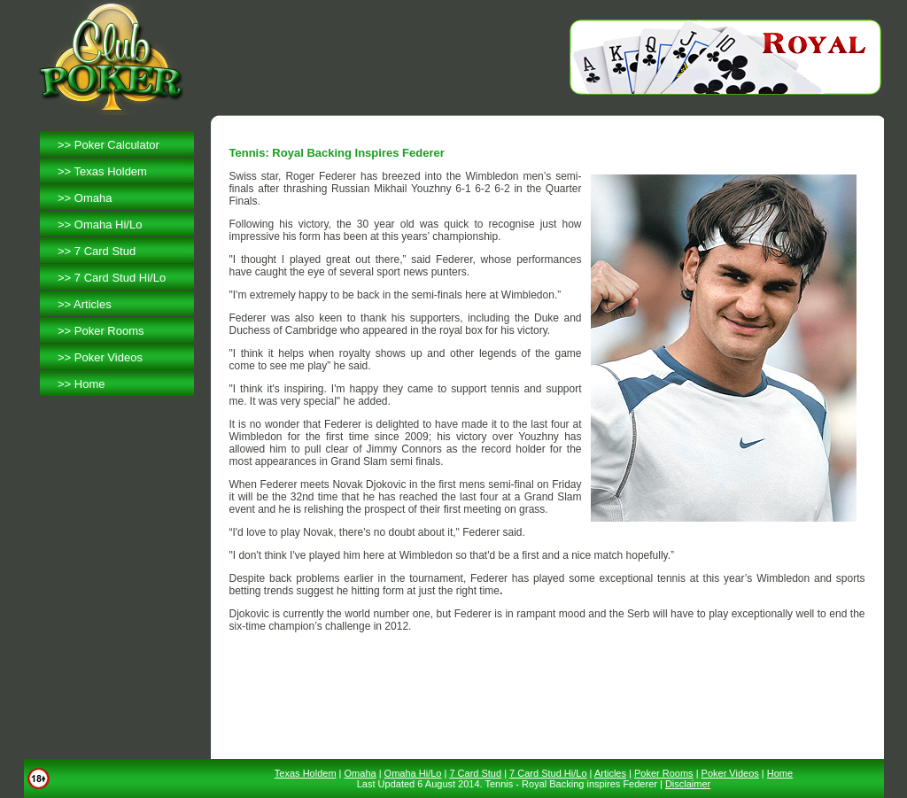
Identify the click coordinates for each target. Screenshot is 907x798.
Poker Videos (108, 357)
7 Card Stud (105, 251)
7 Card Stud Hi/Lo (120, 277)
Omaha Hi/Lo (108, 224)
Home (89, 384)
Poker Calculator (116, 144)
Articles (93, 304)
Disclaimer (687, 784)
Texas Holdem (110, 171)
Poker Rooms (109, 330)
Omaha (93, 198)
